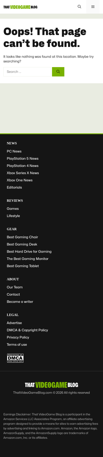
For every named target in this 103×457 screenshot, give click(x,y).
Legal (13, 315)
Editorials (14, 187)
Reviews (15, 200)
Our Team (15, 287)
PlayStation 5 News (22, 159)
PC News (14, 151)
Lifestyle (13, 216)
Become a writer (20, 302)
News (12, 143)
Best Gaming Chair (22, 237)
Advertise (14, 323)
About (13, 279)
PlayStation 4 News (22, 166)
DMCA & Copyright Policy (27, 330)
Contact (13, 294)
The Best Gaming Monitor (27, 259)
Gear (12, 229)
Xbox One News (19, 180)
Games (13, 209)
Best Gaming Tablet (23, 266)
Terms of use (17, 345)
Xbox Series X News (23, 173)
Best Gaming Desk (22, 244)
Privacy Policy (18, 337)
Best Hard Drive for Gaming (29, 252)
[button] (79, 7)
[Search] (58, 71)
